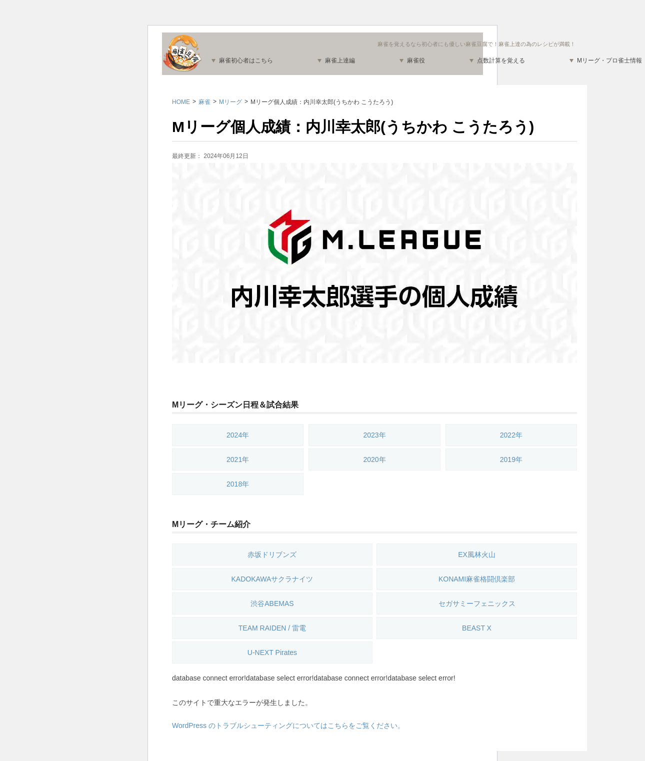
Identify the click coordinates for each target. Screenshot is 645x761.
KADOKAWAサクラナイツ (273, 579)
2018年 (237, 484)
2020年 (374, 460)
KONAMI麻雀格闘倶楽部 (476, 579)
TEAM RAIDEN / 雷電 (272, 628)
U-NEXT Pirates (272, 652)
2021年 (237, 460)
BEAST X (477, 628)
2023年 (374, 435)
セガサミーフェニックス (477, 604)
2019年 (511, 460)
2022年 (511, 435)
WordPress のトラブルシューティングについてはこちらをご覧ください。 (288, 726)
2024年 (237, 435)
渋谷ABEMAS (272, 604)
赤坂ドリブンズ (272, 554)
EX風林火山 (477, 554)
